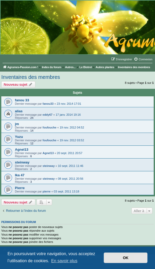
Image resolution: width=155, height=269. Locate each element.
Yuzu (19, 137)
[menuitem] (143, 59)
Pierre (20, 188)
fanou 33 (22, 100)
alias (18, 111)
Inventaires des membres (30, 77)
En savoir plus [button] (64, 261)
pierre (47, 191)
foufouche (49, 127)
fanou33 (48, 103)
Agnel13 (21, 149)
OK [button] (126, 258)
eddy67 (48, 114)
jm (17, 124)
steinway (22, 162)
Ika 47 (20, 175)
